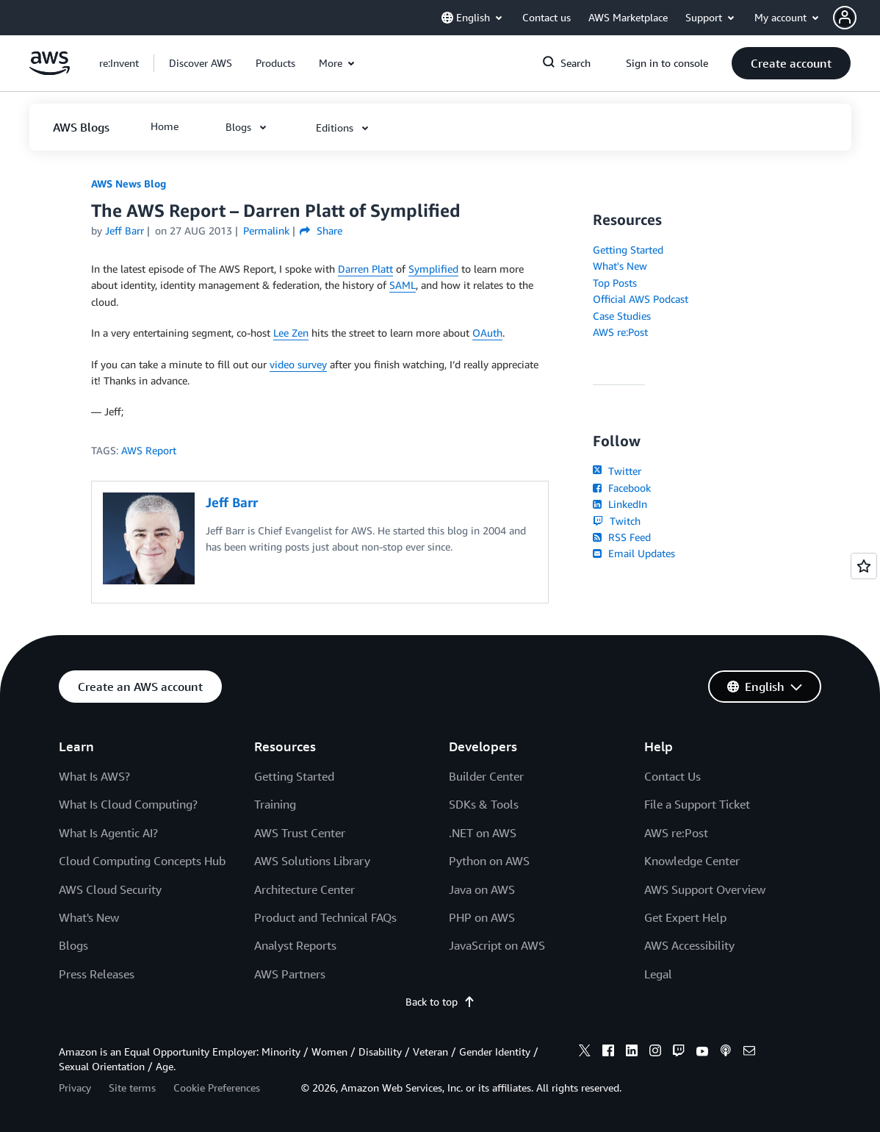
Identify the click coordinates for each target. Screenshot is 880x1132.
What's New (620, 265)
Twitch (616, 521)
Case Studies (622, 315)
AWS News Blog (128, 183)
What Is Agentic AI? (108, 832)
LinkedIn (619, 504)
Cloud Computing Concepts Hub (142, 860)
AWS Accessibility (689, 945)
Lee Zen (291, 332)
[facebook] (608, 1053)
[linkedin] (632, 1053)
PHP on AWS (482, 917)
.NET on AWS (482, 832)
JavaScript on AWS (497, 945)
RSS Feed (621, 537)
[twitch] (679, 1053)
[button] (856, 17)
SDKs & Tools (484, 804)
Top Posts (615, 282)
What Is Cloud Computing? (128, 804)
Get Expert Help (685, 917)
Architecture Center (304, 889)
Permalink (266, 230)
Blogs (73, 945)
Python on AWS (489, 860)
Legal (658, 974)
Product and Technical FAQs (325, 917)
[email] (749, 1053)
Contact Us (672, 776)
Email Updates (633, 553)
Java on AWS (482, 889)
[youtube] (702, 1053)
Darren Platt (365, 268)
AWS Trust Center (299, 832)
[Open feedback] (864, 566)
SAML (402, 285)
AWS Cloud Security (110, 889)
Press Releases (96, 974)
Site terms (132, 1087)
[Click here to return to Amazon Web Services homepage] (49, 71)
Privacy (75, 1087)
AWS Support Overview (704, 889)
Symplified (433, 268)
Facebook (621, 487)
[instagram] (655, 1053)
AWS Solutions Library (312, 860)
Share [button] (321, 230)
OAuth (487, 332)
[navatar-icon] (844, 17)
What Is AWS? (94, 776)
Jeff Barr (124, 230)
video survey (298, 364)
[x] (585, 1053)
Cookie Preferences (216, 1087)
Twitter (617, 471)
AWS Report (148, 450)
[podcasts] (726, 1053)
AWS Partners (289, 974)
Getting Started (628, 249)
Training (275, 804)
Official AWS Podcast (640, 299)
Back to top (440, 1001)
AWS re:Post (620, 332)
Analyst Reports (295, 945)
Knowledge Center (692, 860)
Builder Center (486, 776)
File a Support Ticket (697, 804)
